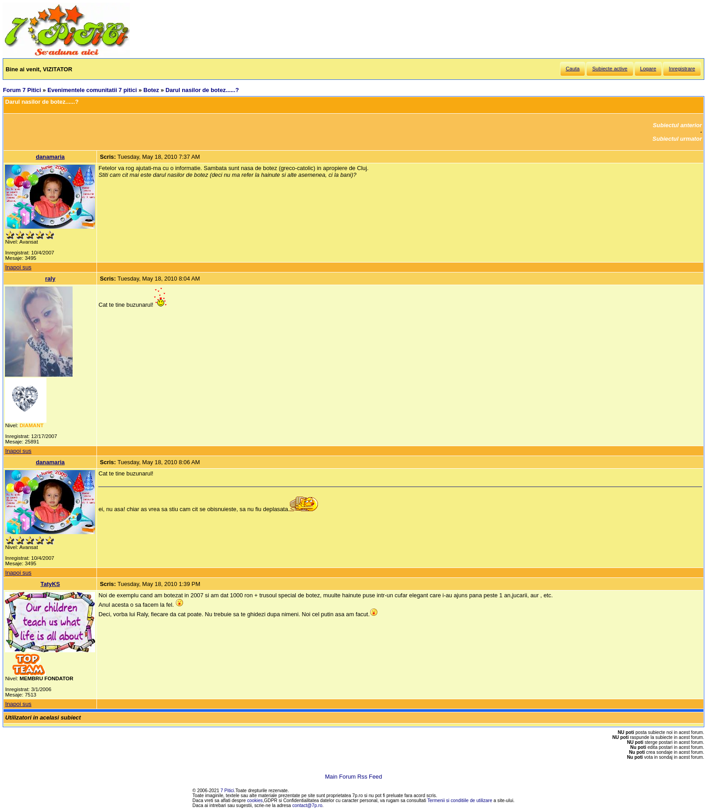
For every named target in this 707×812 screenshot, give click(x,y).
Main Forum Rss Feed (353, 776)
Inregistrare (682, 68)
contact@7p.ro (307, 805)
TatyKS (50, 584)
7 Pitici (227, 790)
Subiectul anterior (677, 125)
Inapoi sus (18, 267)
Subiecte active (609, 68)
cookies (255, 800)
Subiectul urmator (677, 138)
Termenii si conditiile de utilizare (459, 800)
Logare (648, 68)
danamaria (50, 156)
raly (50, 278)
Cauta (573, 68)
